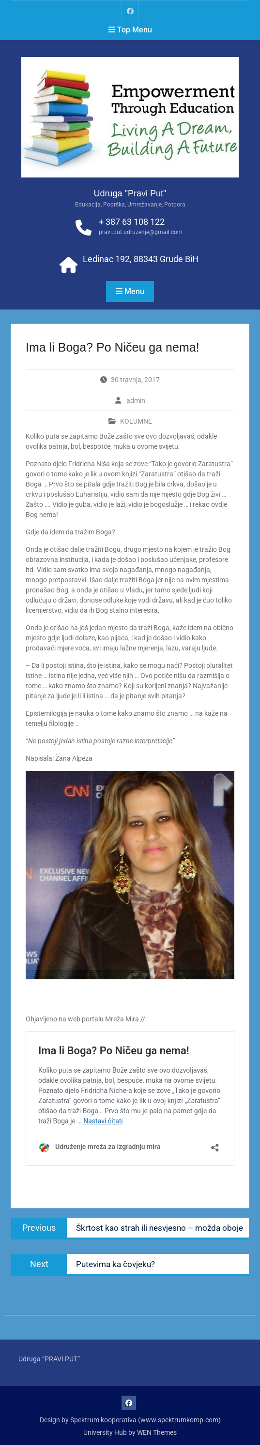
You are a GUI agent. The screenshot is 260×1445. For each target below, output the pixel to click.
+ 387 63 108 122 (132, 222)
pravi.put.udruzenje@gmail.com (141, 232)
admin (135, 400)
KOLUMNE (136, 421)
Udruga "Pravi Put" (130, 193)
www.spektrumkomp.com (179, 1420)
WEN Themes (157, 1432)
